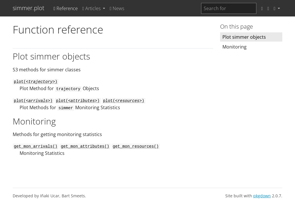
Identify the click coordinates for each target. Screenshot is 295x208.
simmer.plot (28, 8)
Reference (66, 8)
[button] (276, 8)
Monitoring (234, 47)
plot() (35, 81)
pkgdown (262, 195)
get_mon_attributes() (85, 146)
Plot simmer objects (244, 37)
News (117, 8)
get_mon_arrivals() (35, 146)
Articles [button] (92, 8)
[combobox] (228, 8)
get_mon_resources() (136, 146)
